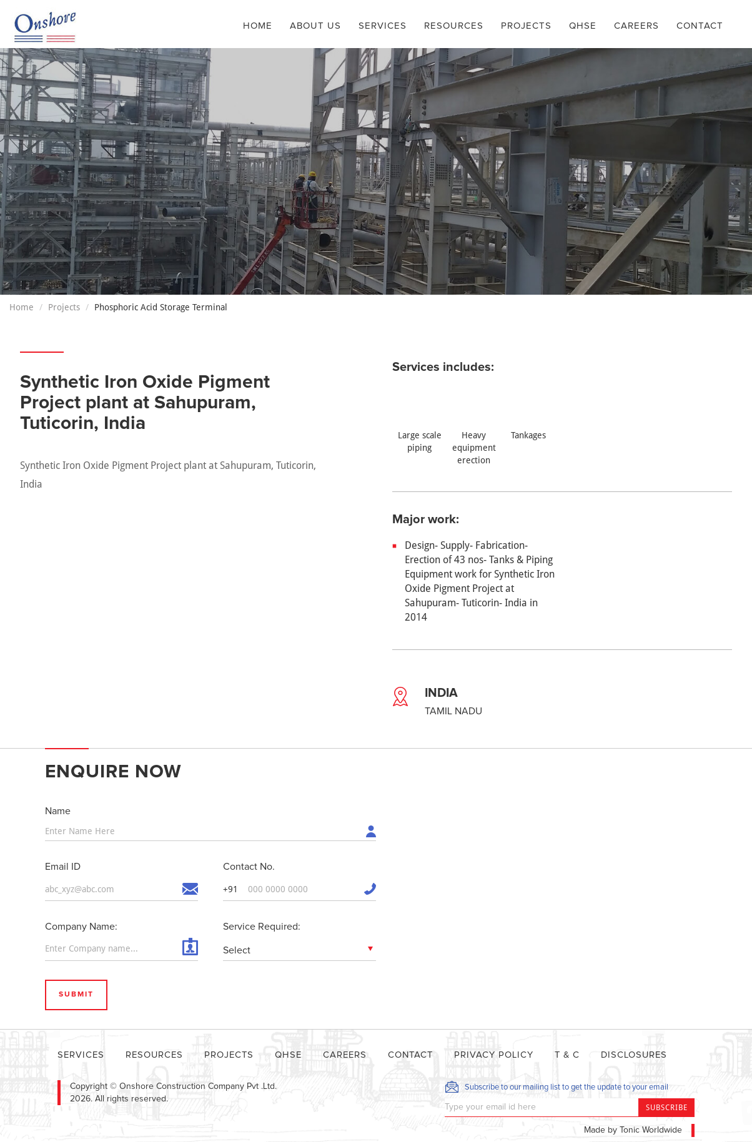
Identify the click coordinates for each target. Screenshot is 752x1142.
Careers (636, 26)
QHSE (582, 26)
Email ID (63, 866)
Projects (526, 26)
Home (257, 25)
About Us (315, 26)
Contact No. (249, 866)
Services (383, 26)
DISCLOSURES (644, 1054)
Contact (699, 26)
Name (58, 811)
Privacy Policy (502, 1054)
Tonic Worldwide (651, 1129)
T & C (576, 1054)
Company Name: (81, 926)
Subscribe (667, 1107)
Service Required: (261, 926)
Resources (453, 26)
